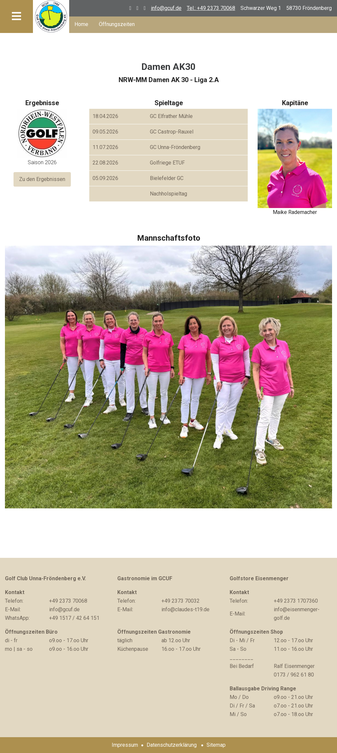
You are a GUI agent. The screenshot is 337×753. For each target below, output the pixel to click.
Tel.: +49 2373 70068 (211, 8)
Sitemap (216, 745)
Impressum (125, 745)
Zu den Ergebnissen (42, 179)
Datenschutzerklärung (172, 745)
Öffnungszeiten (117, 24)
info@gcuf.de (166, 8)
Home (81, 24)
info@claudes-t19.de (185, 609)
